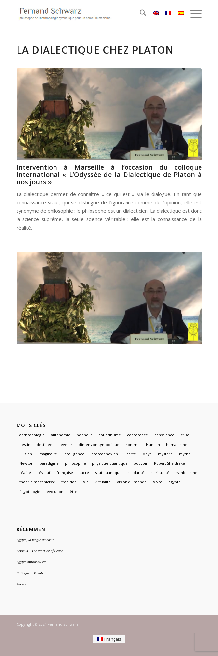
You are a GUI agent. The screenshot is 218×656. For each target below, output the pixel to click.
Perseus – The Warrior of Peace (40, 551)
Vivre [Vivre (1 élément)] (157, 481)
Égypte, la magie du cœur (35, 540)
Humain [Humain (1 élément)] (153, 444)
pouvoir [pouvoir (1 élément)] (141, 463)
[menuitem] (139, 13)
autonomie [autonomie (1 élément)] (60, 434)
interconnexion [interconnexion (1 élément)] (104, 453)
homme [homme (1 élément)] (133, 444)
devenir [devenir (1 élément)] (65, 444)
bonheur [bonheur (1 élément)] (84, 434)
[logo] (91, 13)
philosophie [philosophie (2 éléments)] (75, 463)
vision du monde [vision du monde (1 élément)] (132, 481)
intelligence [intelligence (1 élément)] (73, 453)
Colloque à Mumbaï (31, 573)
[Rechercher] (139, 13)
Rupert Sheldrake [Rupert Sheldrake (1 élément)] (169, 463)
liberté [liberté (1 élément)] (130, 453)
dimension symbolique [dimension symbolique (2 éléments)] (99, 444)
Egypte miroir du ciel (32, 562)
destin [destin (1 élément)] (24, 444)
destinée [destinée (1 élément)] (44, 444)
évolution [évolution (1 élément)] (55, 491)
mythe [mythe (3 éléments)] (185, 453)
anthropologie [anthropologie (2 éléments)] (32, 434)
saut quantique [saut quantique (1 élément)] (108, 472)
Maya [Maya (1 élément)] (147, 453)
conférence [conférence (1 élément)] (137, 434)
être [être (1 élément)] (73, 491)
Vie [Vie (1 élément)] (86, 481)
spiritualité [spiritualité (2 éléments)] (160, 472)
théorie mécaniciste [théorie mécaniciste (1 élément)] (37, 481)
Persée (21, 584)
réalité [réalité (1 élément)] (25, 472)
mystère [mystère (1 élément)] (165, 453)
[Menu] (193, 13)
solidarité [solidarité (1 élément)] (136, 472)
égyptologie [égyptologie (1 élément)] (29, 491)
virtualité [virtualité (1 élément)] (103, 481)
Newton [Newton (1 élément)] (26, 463)
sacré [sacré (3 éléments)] (84, 472)
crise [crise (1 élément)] (185, 434)
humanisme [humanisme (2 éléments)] (176, 444)
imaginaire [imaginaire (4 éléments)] (47, 453)
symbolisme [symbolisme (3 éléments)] (186, 472)
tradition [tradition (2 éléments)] (69, 481)
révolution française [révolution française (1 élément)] (55, 472)
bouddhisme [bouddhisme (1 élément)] (109, 434)
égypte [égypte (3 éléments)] (174, 481)
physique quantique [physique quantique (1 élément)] (109, 463)
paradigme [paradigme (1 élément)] (49, 463)
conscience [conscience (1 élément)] (164, 434)
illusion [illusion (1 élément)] (25, 453)
